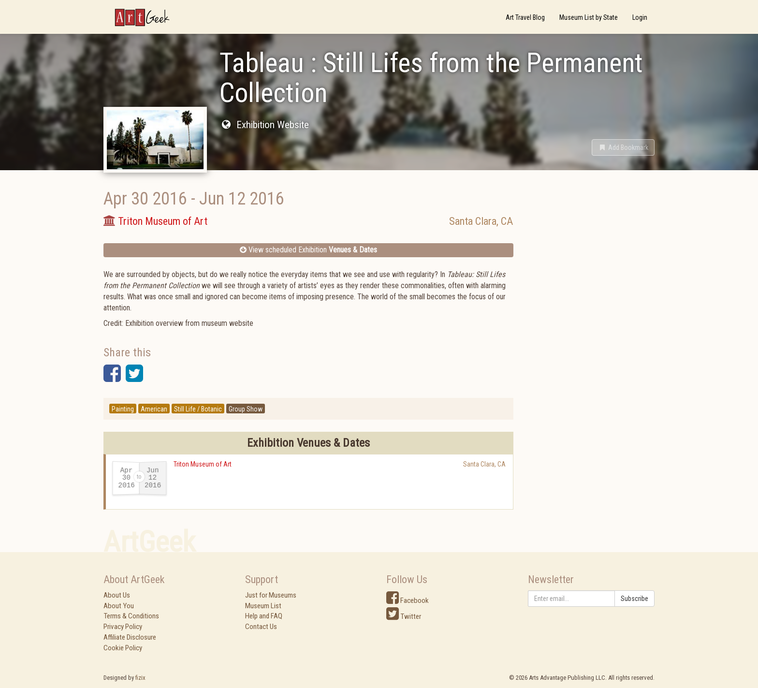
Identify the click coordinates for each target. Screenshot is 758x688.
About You (118, 605)
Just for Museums (270, 595)
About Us (116, 595)
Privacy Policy (122, 626)
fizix (140, 677)
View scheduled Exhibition (308, 249)
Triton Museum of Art (203, 464)
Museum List (263, 605)
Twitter (403, 616)
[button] (623, 147)
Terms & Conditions (131, 616)
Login (639, 17)
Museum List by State (588, 17)
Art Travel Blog (525, 17)
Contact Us (261, 626)
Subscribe (634, 598)
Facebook (407, 600)
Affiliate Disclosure (129, 637)
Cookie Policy (122, 648)
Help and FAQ (263, 616)
